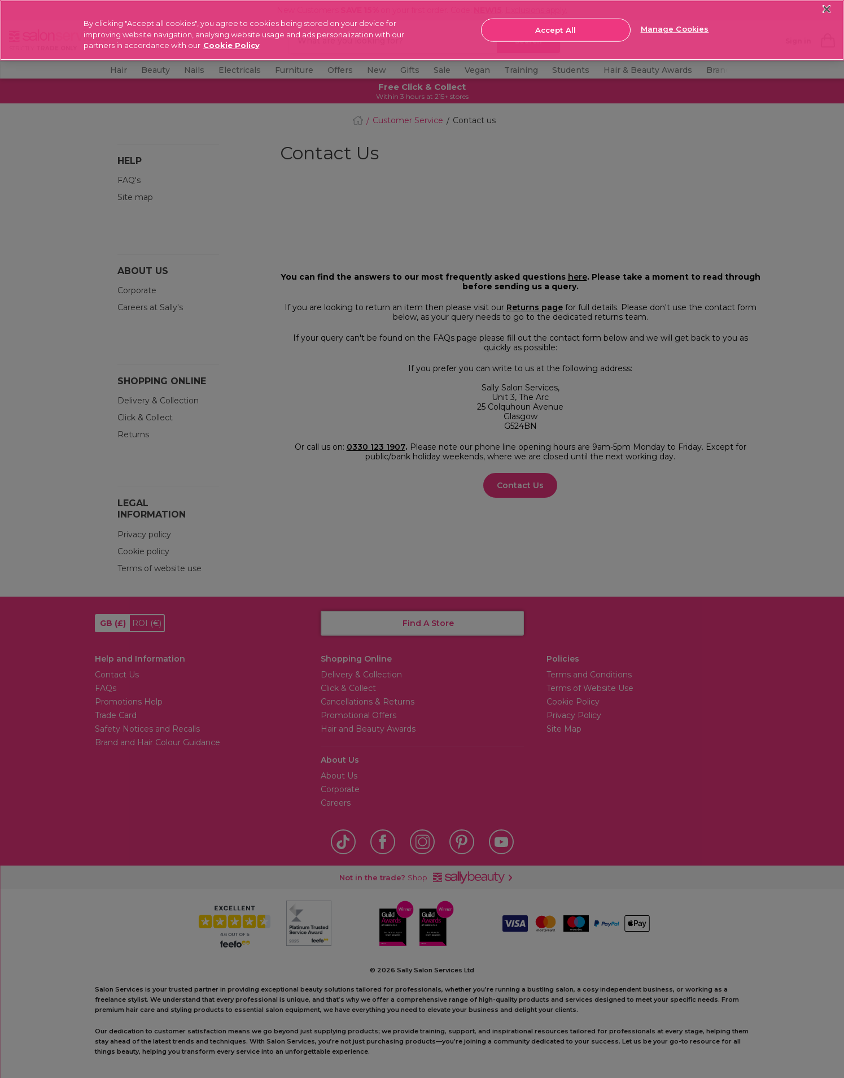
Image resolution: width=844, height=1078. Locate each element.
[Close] (827, 9)
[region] (422, 30)
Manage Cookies (675, 28)
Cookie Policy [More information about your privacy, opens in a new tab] (231, 45)
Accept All (555, 29)
